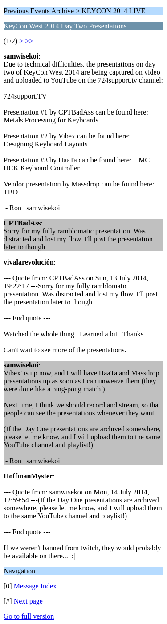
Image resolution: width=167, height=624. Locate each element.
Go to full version (29, 616)
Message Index (35, 586)
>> (29, 41)
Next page (28, 601)
